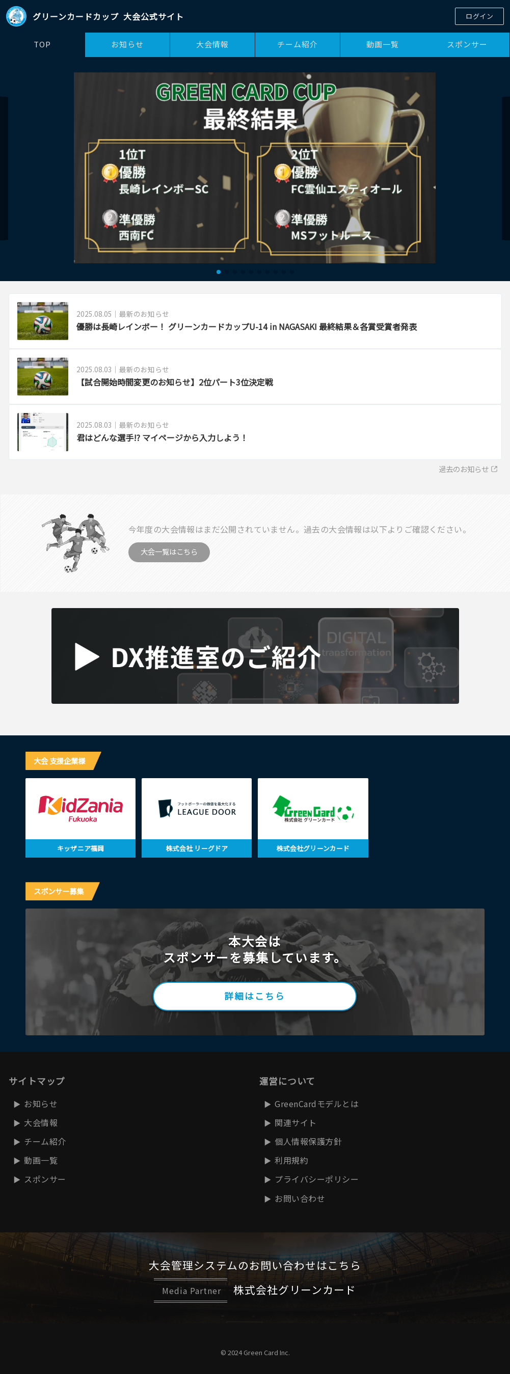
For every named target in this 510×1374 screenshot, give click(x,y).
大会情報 (212, 44)
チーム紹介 (297, 44)
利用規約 (291, 1160)
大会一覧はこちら (169, 551)
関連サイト (296, 1122)
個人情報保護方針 (308, 1141)
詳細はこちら (254, 996)
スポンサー (467, 44)
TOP (42, 44)
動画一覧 (382, 44)
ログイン (479, 16)
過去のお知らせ (468, 468)
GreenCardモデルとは (317, 1103)
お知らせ (127, 44)
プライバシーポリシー (317, 1179)
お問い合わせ (300, 1198)
